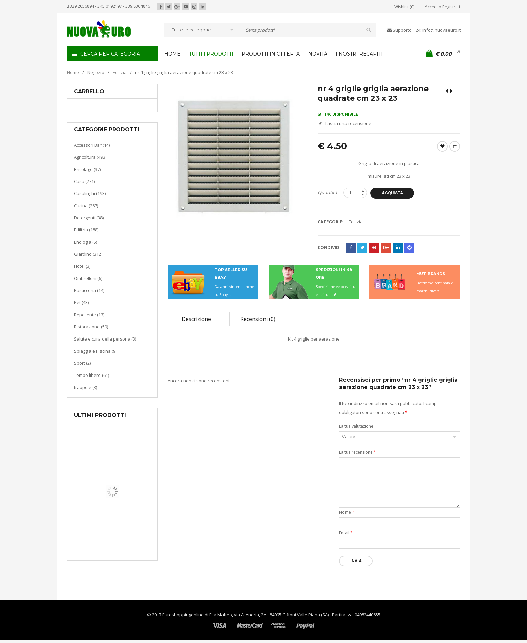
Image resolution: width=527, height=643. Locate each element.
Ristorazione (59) (91, 327)
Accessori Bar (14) (92, 145)
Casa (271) (84, 181)
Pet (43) (81, 302)
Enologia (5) (85, 242)
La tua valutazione (356, 426)
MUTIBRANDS (430, 273)
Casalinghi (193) (90, 193)
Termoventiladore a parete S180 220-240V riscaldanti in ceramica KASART (128, 555)
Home (73, 72)
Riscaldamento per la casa (128, 535)
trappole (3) (85, 387)
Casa (111, 526)
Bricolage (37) (87, 169)
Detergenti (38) (89, 218)
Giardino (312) (88, 254)
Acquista (392, 193)
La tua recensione (357, 452)
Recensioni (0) (257, 319)
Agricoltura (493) (90, 157)
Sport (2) (82, 363)
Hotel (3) (82, 266)
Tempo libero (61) (91, 375)
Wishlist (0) (404, 7)
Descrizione (196, 319)
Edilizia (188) (86, 230)
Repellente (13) (89, 315)
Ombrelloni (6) (88, 278)
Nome (346, 512)
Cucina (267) (86, 206)
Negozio (95, 72)
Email (346, 533)
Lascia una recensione (348, 123)
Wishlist (442, 146)
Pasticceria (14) (89, 290)
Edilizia (120, 72)
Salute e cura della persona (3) (105, 339)
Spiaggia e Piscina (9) (95, 351)
